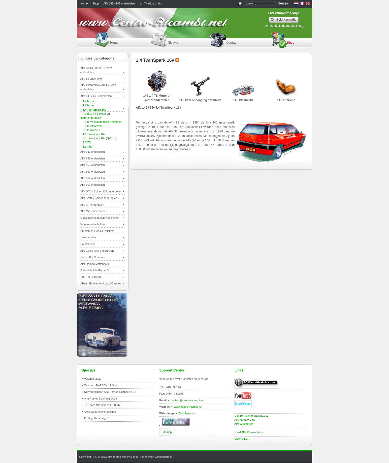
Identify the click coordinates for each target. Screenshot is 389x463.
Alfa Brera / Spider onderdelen (98, 197)
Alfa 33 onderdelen (91, 78)
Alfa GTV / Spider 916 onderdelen (101, 191)
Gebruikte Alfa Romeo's (94, 270)
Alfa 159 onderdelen (92, 171)
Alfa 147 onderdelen (92, 151)
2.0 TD (85, 142)
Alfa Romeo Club (244, 419)
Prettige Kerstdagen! (96, 418)
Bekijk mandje (286, 19)
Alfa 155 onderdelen (92, 158)
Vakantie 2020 (92, 378)
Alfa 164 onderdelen (92, 178)
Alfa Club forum (243, 423)
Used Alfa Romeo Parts (248, 432)
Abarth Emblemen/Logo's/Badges (100, 283)
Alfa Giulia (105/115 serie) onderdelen (96, 70)
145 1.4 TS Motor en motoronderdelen (157, 96)
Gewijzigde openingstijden (100, 411)
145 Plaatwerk (91, 125)
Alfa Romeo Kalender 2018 (100, 398)
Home (84, 3)
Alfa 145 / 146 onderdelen (119, 3)
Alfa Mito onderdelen (92, 211)
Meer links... (241, 438)
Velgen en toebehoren (93, 224)
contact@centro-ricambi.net (187, 400)
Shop (96, 3)
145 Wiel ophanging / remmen (101, 121)
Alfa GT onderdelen (92, 204)
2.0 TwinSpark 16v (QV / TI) (98, 138)
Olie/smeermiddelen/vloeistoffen (99, 217)
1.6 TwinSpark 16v (92, 134)
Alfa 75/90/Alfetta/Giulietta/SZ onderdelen (98, 87)
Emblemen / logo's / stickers (97, 230)
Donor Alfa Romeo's (92, 257)
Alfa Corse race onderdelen (97, 250)
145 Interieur (90, 129)
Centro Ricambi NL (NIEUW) (251, 415)
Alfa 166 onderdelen (92, 184)
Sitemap (167, 432)
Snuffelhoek (87, 244)
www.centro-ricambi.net (188, 406)
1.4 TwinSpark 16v (93, 109)
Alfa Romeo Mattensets (94, 263)
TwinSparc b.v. (188, 413)
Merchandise (88, 237)
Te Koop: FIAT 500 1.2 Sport (101, 385)
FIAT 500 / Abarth (90, 277)
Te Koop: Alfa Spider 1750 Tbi (102, 404)
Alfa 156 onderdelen (92, 164)
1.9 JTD (86, 146)
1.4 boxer (87, 101)
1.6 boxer (87, 105)
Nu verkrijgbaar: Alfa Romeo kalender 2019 (110, 391)
